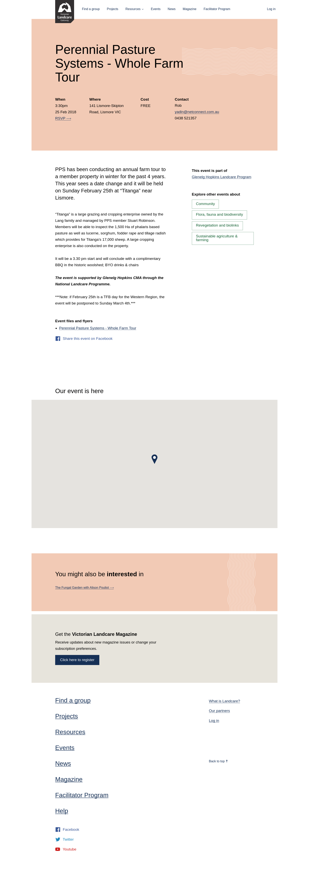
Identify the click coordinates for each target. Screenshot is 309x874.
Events (155, 9)
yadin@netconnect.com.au (197, 112)
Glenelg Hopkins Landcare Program (221, 177)
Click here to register (77, 660)
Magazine (189, 9)
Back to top (218, 761)
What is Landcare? (224, 701)
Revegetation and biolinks (217, 225)
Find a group (91, 9)
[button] (154, 459)
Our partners (219, 711)
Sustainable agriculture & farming (216, 238)
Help (61, 810)
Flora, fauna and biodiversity (219, 214)
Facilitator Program (217, 9)
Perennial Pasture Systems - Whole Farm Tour (97, 328)
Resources (133, 9)
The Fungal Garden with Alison (84, 587)
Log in (271, 9)
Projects (112, 9)
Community (205, 204)
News (172, 9)
